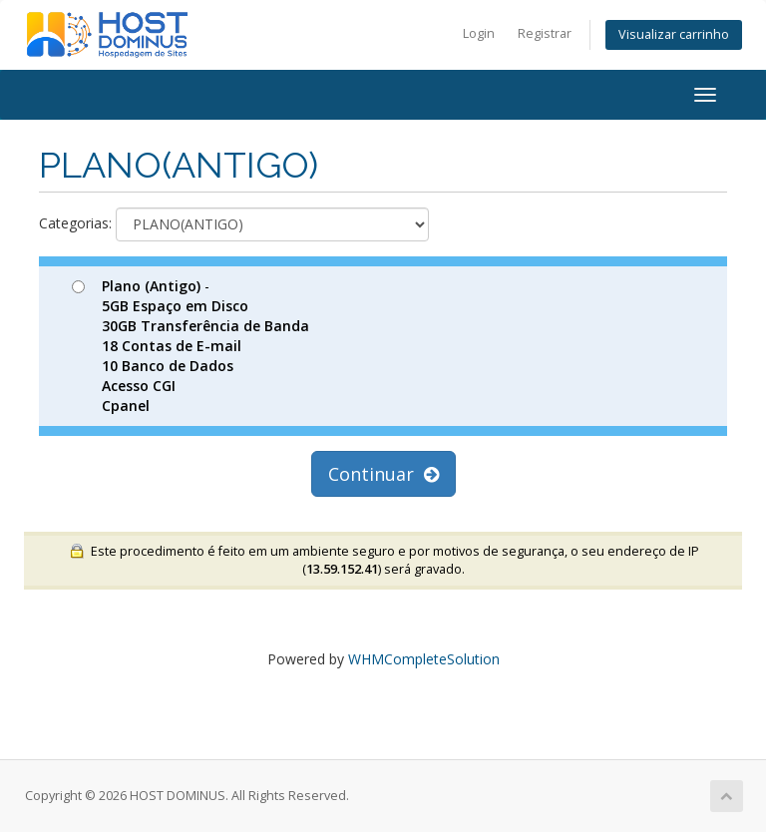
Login (479, 33)
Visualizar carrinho (673, 34)
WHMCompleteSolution (424, 658)
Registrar (545, 33)
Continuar (383, 474)
